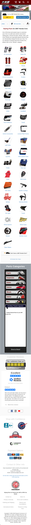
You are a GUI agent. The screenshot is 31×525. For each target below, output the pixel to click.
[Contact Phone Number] (16, 2)
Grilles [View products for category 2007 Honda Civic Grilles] (7, 111)
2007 (8, 17)
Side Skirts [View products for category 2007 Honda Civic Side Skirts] (8, 190)
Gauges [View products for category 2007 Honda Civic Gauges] (23, 99)
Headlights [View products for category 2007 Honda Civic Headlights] (23, 111)
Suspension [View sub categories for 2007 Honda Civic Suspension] (10, 278)
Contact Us (8, 496)
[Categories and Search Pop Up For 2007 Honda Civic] (23, 2)
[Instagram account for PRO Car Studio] (16, 411)
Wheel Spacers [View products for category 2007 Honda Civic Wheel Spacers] (8, 224)
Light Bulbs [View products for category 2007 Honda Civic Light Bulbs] (8, 145)
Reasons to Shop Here (22, 507)
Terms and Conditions (22, 499)
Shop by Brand (15, 349)
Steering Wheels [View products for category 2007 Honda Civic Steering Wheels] (23, 202)
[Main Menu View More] (28, 2)
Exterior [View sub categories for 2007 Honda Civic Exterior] (9, 287)
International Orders (8, 507)
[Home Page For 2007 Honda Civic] (5, 2)
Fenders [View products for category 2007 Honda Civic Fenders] (23, 77)
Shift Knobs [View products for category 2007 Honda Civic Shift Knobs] (23, 179)
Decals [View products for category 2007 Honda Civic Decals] (23, 65)
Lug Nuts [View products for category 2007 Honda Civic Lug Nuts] (7, 156)
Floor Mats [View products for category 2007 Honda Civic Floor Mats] (7, 88)
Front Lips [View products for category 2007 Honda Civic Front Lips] (7, 99)
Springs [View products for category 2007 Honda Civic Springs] (8, 202)
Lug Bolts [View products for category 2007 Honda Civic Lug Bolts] (23, 145)
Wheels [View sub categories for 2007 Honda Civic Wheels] (9, 292)
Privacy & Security (8, 499)
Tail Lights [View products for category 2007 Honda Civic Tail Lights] (7, 213)
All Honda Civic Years (15, 259)
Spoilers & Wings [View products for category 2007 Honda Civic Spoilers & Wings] (23, 190)
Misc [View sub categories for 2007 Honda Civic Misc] (8, 301)
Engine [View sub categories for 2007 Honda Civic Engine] (9, 273)
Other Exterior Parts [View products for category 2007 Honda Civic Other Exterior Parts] (23, 156)
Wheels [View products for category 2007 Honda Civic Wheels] (8, 236)
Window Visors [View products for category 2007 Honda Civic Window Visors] (23, 236)
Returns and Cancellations (22, 503)
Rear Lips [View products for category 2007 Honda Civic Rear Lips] (23, 168)
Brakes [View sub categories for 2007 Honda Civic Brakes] (9, 282)
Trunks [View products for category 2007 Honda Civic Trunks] (23, 213)
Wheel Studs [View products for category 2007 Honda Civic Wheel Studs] (23, 224)
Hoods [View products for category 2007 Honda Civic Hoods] (23, 122)
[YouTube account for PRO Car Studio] (19, 411)
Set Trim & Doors (22, 17)
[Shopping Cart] (19, 2)
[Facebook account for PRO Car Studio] (12, 411)
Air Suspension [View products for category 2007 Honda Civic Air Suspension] (8, 54)
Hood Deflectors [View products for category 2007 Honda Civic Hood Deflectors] (8, 122)
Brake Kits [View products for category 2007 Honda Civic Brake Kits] (23, 54)
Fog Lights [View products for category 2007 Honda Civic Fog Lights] (23, 88)
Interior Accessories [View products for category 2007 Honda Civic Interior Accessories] (8, 133)
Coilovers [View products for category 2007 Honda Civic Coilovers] (7, 65)
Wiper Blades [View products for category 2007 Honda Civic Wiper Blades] (7, 247)
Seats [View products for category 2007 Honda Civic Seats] (7, 179)
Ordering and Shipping (8, 502)
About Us (22, 496)
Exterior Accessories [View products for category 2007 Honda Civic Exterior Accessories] (8, 77)
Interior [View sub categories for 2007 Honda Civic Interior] (9, 297)
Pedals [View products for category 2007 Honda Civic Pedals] (8, 168)
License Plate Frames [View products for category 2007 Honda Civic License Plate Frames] (23, 133)
